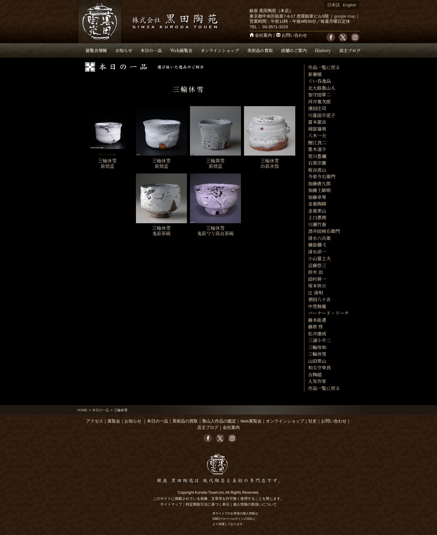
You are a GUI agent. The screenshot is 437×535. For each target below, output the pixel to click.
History (323, 50)
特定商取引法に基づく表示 (207, 504)
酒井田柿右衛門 (324, 231)
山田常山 (317, 361)
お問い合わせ (294, 35)
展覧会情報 (96, 50)
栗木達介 (317, 149)
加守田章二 (319, 94)
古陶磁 (315, 374)
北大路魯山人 (321, 88)
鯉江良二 (317, 142)
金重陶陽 (317, 203)
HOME (82, 410)
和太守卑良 (319, 367)
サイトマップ (171, 504)
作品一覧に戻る (324, 67)
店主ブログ (350, 50)
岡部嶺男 (317, 129)
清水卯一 (317, 251)
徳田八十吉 (319, 299)
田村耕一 (317, 279)
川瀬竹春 (317, 224)
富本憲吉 (317, 122)
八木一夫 (317, 135)
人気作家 (317, 381)
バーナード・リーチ (328, 313)
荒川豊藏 (317, 156)
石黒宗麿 (317, 163)
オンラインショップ (220, 50)
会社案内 (263, 35)
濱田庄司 (317, 108)
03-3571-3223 (275, 27)
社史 (312, 421)
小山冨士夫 (319, 258)
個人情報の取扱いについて (255, 504)
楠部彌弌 (317, 244)
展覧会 (113, 421)
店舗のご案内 (294, 50)
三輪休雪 (317, 354)
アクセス (94, 421)
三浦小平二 (319, 340)
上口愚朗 (317, 217)
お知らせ (123, 50)
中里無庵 (317, 306)
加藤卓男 (317, 197)
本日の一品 (151, 50)
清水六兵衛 (319, 238)
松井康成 (317, 333)
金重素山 (317, 210)
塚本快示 (317, 285)
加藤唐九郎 (319, 183)
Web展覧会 (181, 50)
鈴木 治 (315, 272)
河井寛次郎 (319, 101)
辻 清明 (315, 292)
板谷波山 (317, 170)
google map (344, 16)
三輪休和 (317, 347)
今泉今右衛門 (321, 176)
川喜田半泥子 (321, 115)
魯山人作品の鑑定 (219, 421)
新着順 (315, 74)
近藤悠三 (317, 265)
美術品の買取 (260, 50)
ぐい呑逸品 (319, 81)
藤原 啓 (315, 326)
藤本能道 (317, 320)
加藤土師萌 (319, 190)
